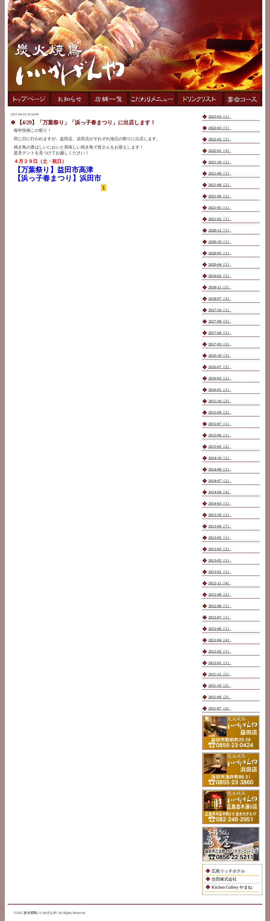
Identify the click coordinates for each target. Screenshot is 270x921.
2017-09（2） (219, 321)
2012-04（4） (219, 640)
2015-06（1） (219, 435)
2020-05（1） (219, 253)
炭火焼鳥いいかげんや (40, 912)
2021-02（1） (219, 219)
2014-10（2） (219, 458)
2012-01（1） (219, 662)
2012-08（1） (219, 606)
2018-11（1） (219, 287)
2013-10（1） (219, 514)
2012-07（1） (219, 617)
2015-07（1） (219, 423)
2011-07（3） (219, 708)
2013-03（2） (219, 549)
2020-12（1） (219, 230)
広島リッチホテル (228, 871)
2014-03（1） (219, 503)
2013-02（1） (219, 560)
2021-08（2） (219, 184)
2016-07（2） (219, 367)
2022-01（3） (219, 150)
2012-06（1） (219, 628)
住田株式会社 (224, 879)
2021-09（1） (219, 173)
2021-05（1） (219, 207)
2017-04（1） (219, 332)
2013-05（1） (219, 537)
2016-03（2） (219, 378)
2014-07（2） (219, 480)
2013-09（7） (219, 526)
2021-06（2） (219, 196)
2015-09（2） (219, 412)
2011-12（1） (219, 674)
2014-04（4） (219, 492)
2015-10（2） (219, 401)
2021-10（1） (219, 162)
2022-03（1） (219, 127)
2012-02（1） (219, 651)
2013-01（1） (219, 571)
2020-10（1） (219, 241)
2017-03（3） (219, 344)
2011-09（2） (219, 697)
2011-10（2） (219, 685)
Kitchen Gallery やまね (232, 887)
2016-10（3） (219, 355)
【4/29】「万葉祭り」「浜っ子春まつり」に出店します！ (86, 122)
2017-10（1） (219, 310)
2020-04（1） (219, 264)
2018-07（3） (219, 298)
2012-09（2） (219, 594)
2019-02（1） (219, 275)
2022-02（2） (219, 139)
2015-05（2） (219, 446)
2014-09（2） (219, 469)
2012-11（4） (219, 583)
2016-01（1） (219, 389)
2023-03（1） (219, 116)
